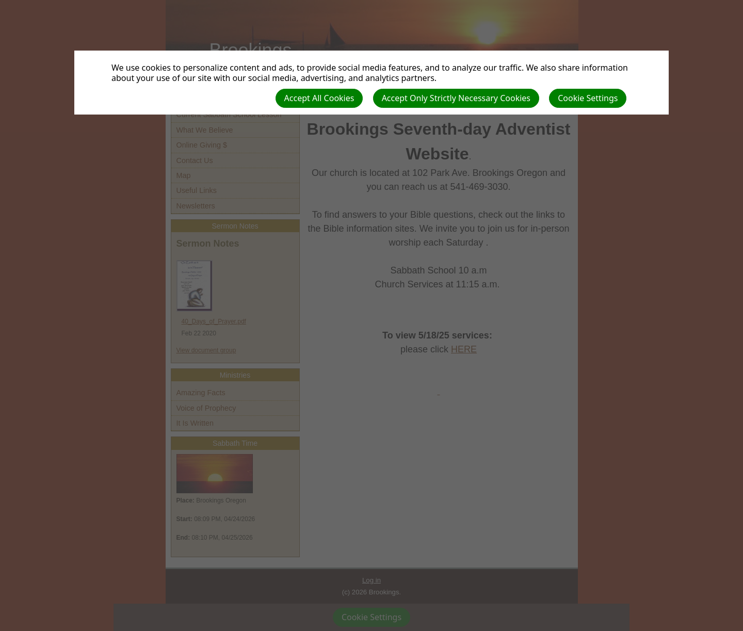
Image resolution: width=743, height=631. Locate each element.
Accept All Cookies (319, 98)
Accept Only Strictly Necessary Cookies (456, 98)
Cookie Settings (588, 98)
